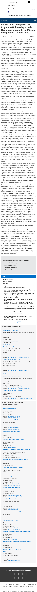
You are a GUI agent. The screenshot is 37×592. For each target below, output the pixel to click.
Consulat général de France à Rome (11, 340)
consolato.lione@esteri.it (13, 477)
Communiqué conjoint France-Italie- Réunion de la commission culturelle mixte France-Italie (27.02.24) (18, 306)
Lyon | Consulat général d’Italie (10, 470)
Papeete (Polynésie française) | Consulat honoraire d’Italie (17, 535)
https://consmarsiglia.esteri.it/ (14, 490)
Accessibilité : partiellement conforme (10, 580)
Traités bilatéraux (9, 264)
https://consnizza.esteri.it (13, 523)
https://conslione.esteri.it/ (13, 479)
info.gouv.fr (25, 586)
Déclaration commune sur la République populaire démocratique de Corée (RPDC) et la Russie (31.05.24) (19, 303)
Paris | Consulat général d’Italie (10, 413)
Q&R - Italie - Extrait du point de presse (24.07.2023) (16, 313)
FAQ (24, 578)
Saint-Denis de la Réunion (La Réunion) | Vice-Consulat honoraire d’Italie (19, 544)
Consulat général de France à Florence (12, 384)
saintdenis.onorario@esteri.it (14, 554)
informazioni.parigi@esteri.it (14, 421)
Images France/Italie (10, 259)
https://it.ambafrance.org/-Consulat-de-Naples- (18, 382)
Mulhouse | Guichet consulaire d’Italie (12, 505)
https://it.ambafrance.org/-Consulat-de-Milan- (18, 364)
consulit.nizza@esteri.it (13, 521)
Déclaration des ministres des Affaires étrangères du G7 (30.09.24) (19, 300)
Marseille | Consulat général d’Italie (11, 481)
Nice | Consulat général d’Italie (10, 514)
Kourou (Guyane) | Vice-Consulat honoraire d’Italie (15, 453)
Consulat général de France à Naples (12, 370)
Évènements (5, 277)
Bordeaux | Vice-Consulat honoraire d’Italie (13, 433)
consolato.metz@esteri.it (13, 502)
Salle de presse (11, 5)
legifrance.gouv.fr (17, 586)
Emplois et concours (12, 2)
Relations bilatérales (7, 275)
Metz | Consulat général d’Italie (10, 492)
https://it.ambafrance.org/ (13, 335)
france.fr (31, 586)
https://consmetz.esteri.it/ (13, 503)
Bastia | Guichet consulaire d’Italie (11, 425)
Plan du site (11, 578)
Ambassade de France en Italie (10, 324)
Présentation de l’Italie (8, 273)
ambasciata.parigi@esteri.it (14, 410)
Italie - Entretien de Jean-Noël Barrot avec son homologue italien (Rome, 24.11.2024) (18, 294)
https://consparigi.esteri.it (13, 423)
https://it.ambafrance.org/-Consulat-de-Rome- (18, 351)
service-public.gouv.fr (7, 586)
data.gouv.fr (18, 588)
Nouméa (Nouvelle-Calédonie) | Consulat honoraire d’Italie (17, 525)
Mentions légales (30, 578)
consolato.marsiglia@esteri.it (14, 489)
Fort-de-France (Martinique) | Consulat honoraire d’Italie (16, 443)
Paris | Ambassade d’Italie (9, 402)
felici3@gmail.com (12, 441)
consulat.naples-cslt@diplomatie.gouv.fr (17, 380)
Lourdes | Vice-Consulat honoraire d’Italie (13, 461)
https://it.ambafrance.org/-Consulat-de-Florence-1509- (20, 392)
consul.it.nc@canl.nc (12, 533)
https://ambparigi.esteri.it (13, 411)
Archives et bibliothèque (13, 8)
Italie (3, 270)
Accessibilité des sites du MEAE (27, 580)
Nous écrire (18, 578)
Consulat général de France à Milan (11, 353)
